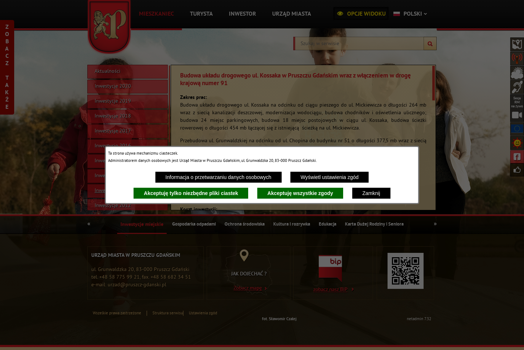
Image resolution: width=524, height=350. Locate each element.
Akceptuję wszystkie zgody (300, 193)
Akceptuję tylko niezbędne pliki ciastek (191, 193)
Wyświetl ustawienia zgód (329, 177)
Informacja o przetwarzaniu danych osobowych (218, 177)
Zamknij (371, 193)
